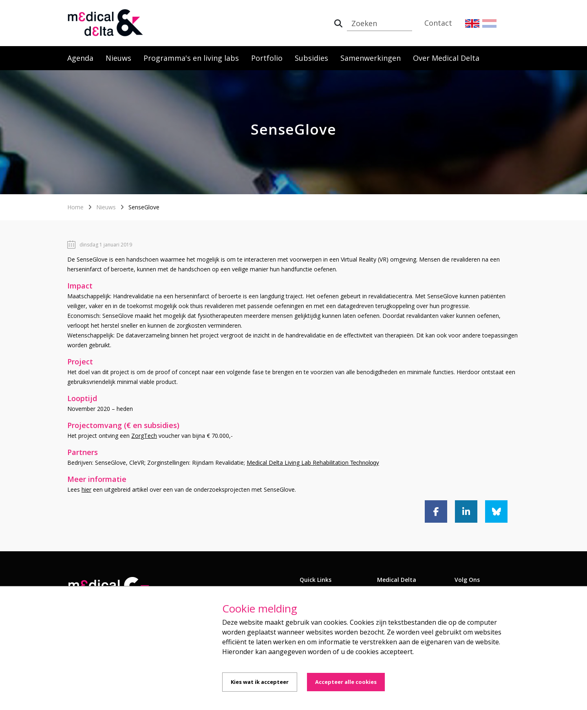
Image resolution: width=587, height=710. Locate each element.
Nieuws (118, 58)
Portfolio (266, 58)
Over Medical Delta (446, 58)
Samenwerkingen (370, 58)
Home (75, 207)
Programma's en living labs (191, 58)
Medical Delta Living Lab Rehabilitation (313, 462)
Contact (438, 23)
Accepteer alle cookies (346, 682)
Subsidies (311, 58)
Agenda (80, 58)
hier (86, 489)
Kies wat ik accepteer (260, 682)
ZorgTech (144, 435)
